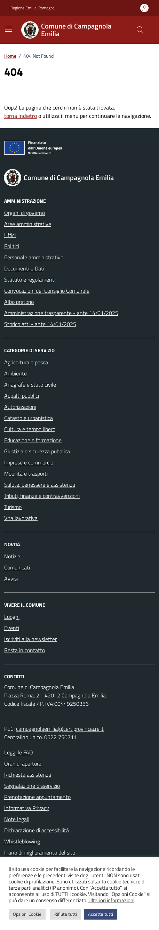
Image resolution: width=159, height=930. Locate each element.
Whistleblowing (22, 841)
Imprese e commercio (28, 462)
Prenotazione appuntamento (37, 797)
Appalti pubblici (21, 395)
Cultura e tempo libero (29, 429)
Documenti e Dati (24, 268)
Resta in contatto (24, 650)
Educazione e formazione (33, 440)
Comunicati (17, 567)
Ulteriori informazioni (111, 900)
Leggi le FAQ (18, 752)
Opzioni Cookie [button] (27, 914)
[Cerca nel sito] (140, 30)
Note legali (16, 819)
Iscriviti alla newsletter (30, 639)
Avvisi (11, 578)
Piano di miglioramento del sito (39, 852)
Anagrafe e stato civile (30, 384)
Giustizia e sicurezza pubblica (37, 451)
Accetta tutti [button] (100, 914)
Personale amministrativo (33, 257)
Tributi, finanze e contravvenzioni (42, 496)
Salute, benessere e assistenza (39, 484)
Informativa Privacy (26, 808)
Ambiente (15, 373)
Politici (11, 246)
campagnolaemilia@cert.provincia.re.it (60, 729)
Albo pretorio (19, 302)
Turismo (13, 507)
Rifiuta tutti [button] (65, 914)
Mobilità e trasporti (26, 473)
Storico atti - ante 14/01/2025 (40, 324)
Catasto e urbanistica (28, 418)
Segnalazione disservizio (32, 786)
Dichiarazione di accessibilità (36, 830)
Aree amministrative (27, 224)
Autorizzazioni (20, 407)
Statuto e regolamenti (29, 279)
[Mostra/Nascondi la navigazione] (8, 29)
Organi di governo (24, 213)
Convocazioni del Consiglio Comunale (46, 290)
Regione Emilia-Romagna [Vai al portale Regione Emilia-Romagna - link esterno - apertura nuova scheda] (32, 8)
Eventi (11, 628)
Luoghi (11, 617)
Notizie (12, 556)
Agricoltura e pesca (26, 362)
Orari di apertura (22, 763)
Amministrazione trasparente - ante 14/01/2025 (61, 313)
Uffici (10, 235)
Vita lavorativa (21, 518)
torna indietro (20, 116)
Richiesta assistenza (27, 774)
